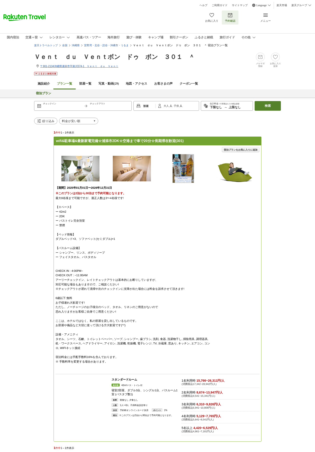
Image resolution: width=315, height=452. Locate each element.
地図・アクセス (136, 83)
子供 (177, 105)
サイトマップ (240, 5)
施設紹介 (44, 83)
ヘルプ (203, 5)
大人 (167, 105)
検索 (268, 105)
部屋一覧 (85, 83)
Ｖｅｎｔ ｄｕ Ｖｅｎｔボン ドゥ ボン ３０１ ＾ (114, 56)
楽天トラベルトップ (46, 45)
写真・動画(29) (108, 83)
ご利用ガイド (220, 5)
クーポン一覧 (189, 83)
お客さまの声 (163, 83)
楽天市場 (281, 5)
